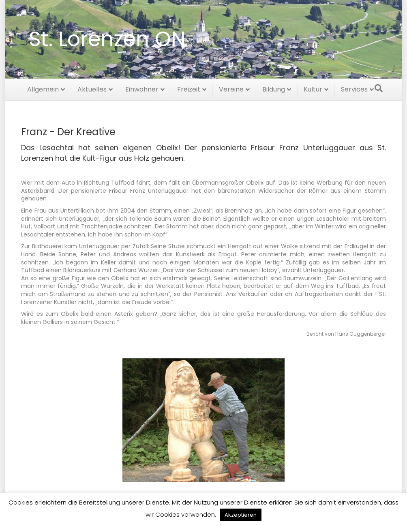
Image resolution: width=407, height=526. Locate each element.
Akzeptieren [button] (241, 515)
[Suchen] (378, 87)
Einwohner (142, 88)
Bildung (273, 88)
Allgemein (43, 88)
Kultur (313, 88)
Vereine (231, 88)
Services (354, 88)
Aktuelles (92, 88)
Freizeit (188, 88)
